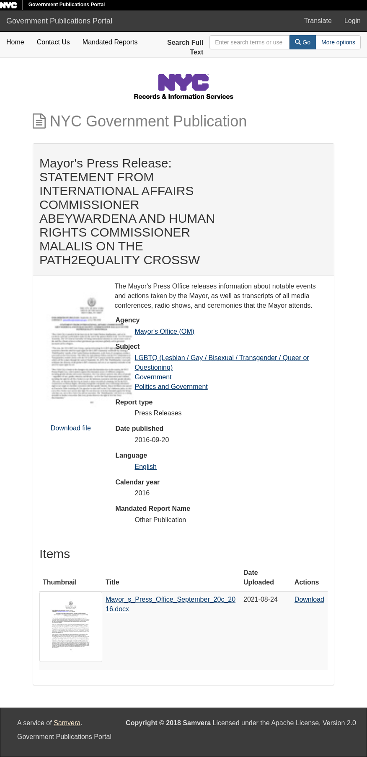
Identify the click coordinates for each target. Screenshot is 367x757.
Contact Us (53, 42)
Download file (71, 428)
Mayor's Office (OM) (164, 331)
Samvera (67, 722)
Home (15, 42)
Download (309, 599)
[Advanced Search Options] (338, 42)
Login (352, 20)
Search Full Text (185, 47)
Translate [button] (318, 20)
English (146, 466)
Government (153, 377)
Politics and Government (171, 386)
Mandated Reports (110, 42)
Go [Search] (302, 42)
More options (338, 42)
